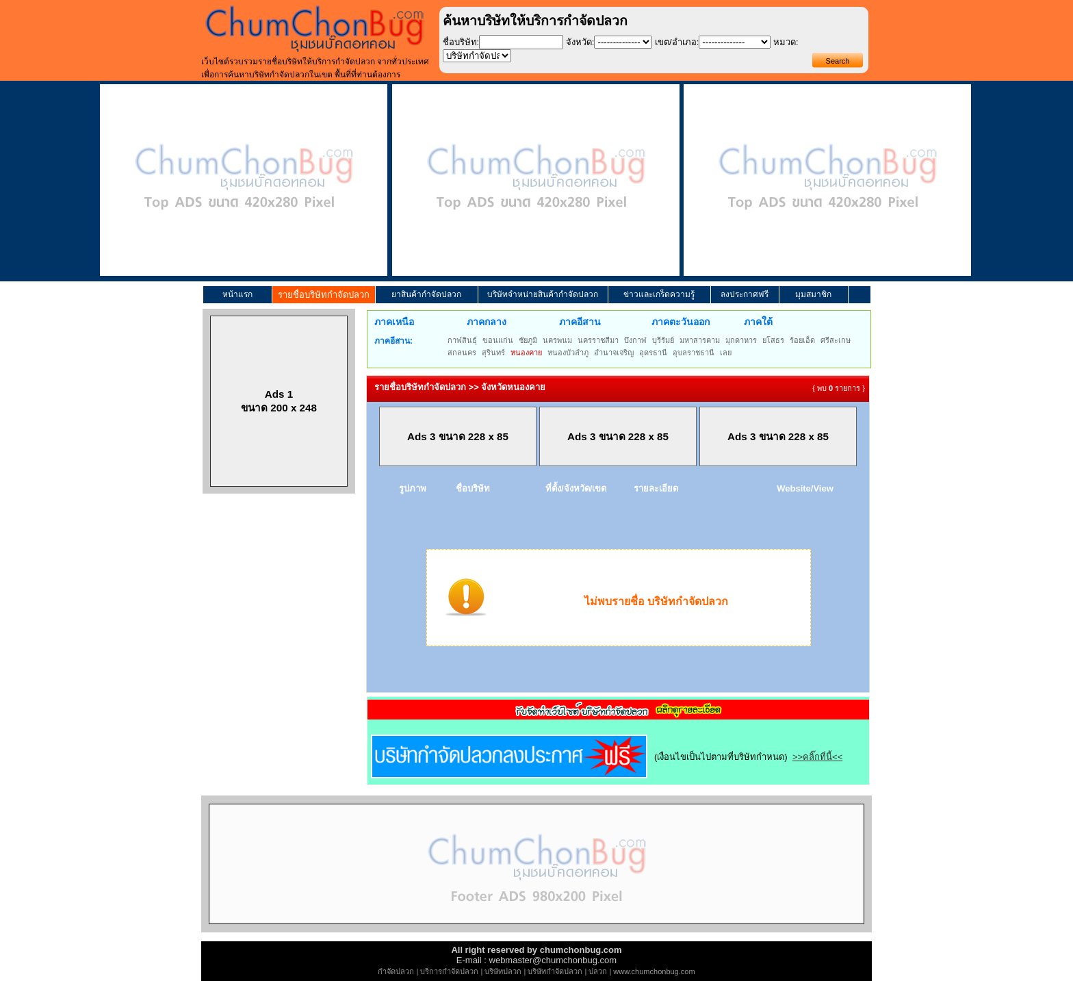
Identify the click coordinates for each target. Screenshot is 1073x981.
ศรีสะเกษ (835, 340)
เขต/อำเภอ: (677, 42)
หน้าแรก (237, 294)
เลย (726, 352)
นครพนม (557, 340)
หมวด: (786, 42)
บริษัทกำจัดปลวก (555, 971)
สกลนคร (462, 352)
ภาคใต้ (758, 321)
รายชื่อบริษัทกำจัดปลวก (324, 295)
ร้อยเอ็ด (802, 340)
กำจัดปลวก (396, 971)
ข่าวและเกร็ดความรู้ (659, 294)
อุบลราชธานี (693, 352)
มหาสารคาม (700, 340)
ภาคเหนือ (394, 321)
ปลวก (598, 971)
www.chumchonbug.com (654, 971)
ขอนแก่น (497, 340)
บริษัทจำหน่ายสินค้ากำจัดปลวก (542, 294)
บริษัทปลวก (502, 971)
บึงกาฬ (635, 340)
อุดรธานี (653, 352)
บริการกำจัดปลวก (449, 971)
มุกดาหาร (741, 340)
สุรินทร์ (493, 352)
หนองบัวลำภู (568, 352)
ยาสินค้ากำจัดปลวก (426, 294)
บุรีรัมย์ (663, 340)
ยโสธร (773, 340)
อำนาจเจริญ (614, 352)
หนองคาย (526, 352)
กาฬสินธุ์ (462, 340)
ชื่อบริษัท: (461, 42)
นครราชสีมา (598, 340)
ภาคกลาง (486, 321)
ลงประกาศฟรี (744, 294)
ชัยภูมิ (528, 340)
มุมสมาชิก (813, 294)
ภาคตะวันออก (680, 321)
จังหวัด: (580, 42)
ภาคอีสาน (580, 321)
